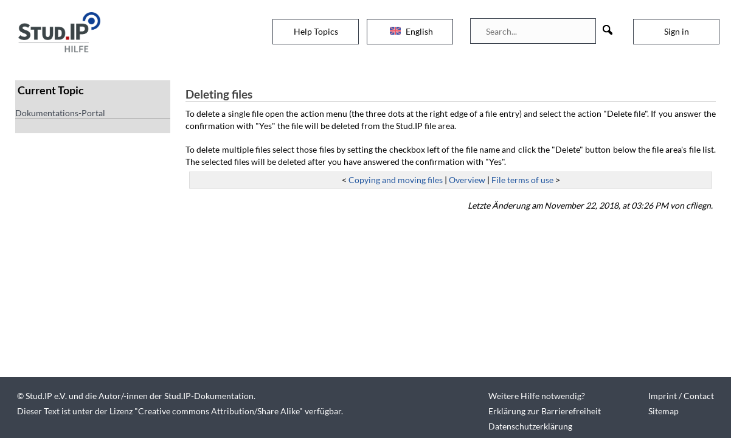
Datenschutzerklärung (530, 426)
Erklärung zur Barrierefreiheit (544, 411)
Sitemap (663, 411)
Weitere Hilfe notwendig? (536, 396)
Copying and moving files (395, 180)
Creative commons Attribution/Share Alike (218, 411)
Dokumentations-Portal (60, 113)
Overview (467, 180)
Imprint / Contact (681, 396)
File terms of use (522, 180)
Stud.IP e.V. (46, 396)
